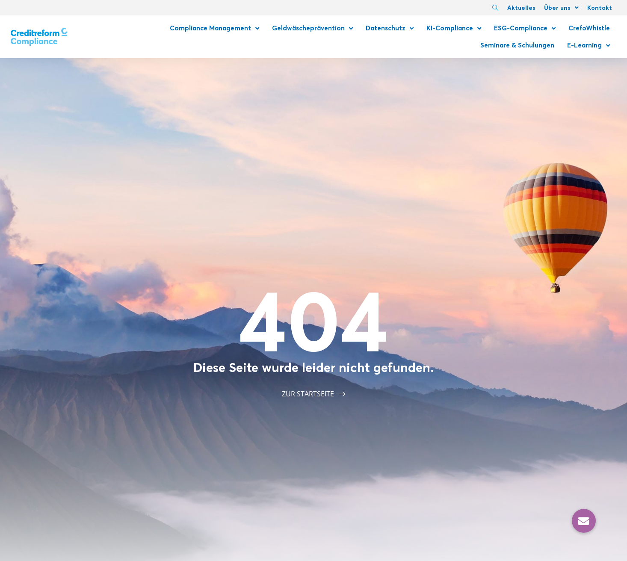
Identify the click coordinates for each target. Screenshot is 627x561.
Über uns (561, 7)
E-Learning (588, 45)
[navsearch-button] (495, 8)
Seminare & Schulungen (517, 45)
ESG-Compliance (525, 28)
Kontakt (599, 8)
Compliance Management (214, 28)
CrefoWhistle (589, 28)
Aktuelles (521, 8)
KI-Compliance (453, 28)
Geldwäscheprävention (312, 28)
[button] (584, 521)
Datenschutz (390, 28)
